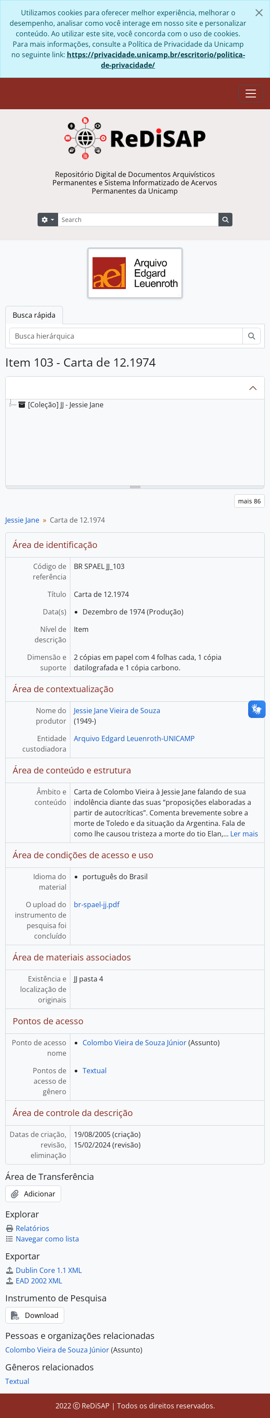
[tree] (135, 443)
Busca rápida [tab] (34, 315)
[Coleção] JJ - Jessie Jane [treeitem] (60, 404)
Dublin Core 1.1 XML (43, 1270)
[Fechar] (259, 12)
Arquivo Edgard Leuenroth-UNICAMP (134, 738)
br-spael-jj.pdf (96, 904)
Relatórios (27, 1228)
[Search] (138, 219)
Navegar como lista (42, 1239)
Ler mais (244, 834)
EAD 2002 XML (33, 1281)
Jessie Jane (22, 520)
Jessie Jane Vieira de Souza (117, 710)
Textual (95, 1070)
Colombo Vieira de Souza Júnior (135, 1042)
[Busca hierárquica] (126, 336)
